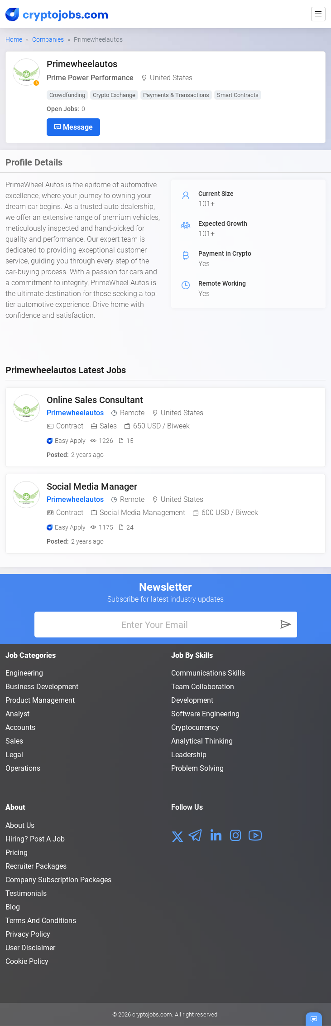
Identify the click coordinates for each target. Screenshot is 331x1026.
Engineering (24, 673)
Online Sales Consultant (95, 399)
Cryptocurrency (195, 727)
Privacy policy (27, 934)
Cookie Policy (26, 961)
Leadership (188, 754)
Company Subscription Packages (58, 879)
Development (192, 700)
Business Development (41, 686)
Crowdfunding (67, 95)
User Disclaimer (30, 947)
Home (13, 39)
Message (73, 127)
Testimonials (26, 893)
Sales (14, 741)
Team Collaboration (202, 686)
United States (171, 77)
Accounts (20, 727)
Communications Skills (208, 673)
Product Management (40, 700)
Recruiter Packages (36, 866)
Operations (22, 768)
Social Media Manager (92, 486)
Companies (48, 39)
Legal (14, 754)
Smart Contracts (238, 95)
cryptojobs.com (152, 1014)
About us (19, 825)
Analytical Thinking (202, 741)
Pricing (16, 852)
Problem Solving (197, 768)
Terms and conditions (40, 920)
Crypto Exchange (114, 95)
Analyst (17, 714)
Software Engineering (205, 714)
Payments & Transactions (176, 95)
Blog (12, 907)
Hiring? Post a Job (35, 839)
